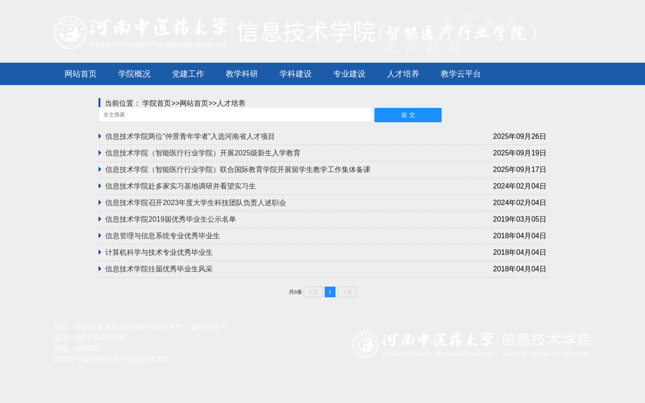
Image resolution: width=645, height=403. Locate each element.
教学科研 (242, 73)
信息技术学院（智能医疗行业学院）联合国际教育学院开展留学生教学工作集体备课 (237, 169)
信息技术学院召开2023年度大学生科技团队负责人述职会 (195, 202)
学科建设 (296, 73)
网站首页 (80, 73)
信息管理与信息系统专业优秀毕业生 (162, 236)
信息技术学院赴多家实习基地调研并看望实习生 (180, 186)
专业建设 (349, 73)
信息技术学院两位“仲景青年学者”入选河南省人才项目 (190, 136)
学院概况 (134, 73)
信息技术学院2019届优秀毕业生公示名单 (170, 219)
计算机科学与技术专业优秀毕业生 (159, 252)
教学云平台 (461, 73)
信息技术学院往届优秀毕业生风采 (159, 269)
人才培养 (403, 73)
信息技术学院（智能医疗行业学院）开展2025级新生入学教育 (203, 153)
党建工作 (188, 73)
